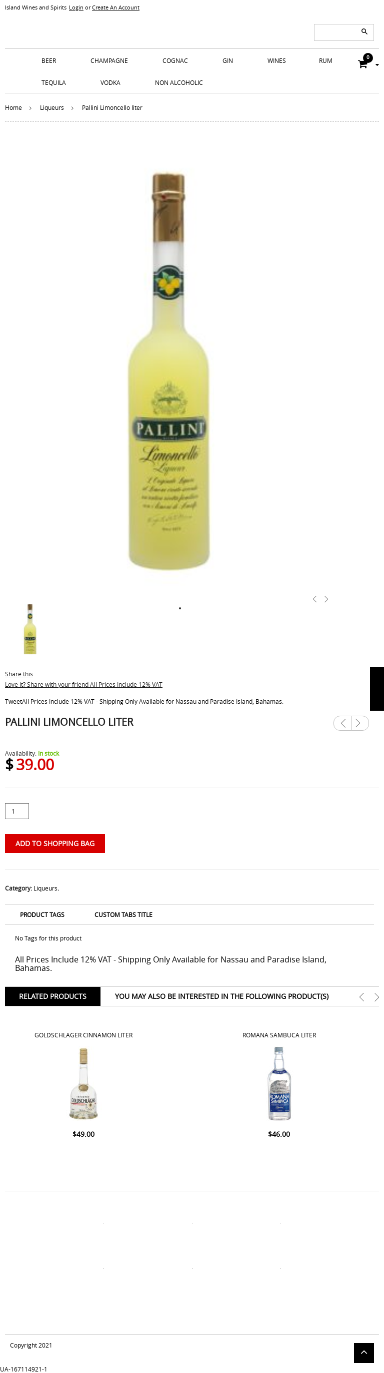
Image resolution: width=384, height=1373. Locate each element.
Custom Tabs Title (123, 914)
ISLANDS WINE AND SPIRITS (192, 24)
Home (13, 107)
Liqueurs (52, 107)
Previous (343, 723)
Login (76, 7)
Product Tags (42, 914)
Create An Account (116, 7)
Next (360, 720)
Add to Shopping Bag (55, 843)
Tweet (13, 701)
